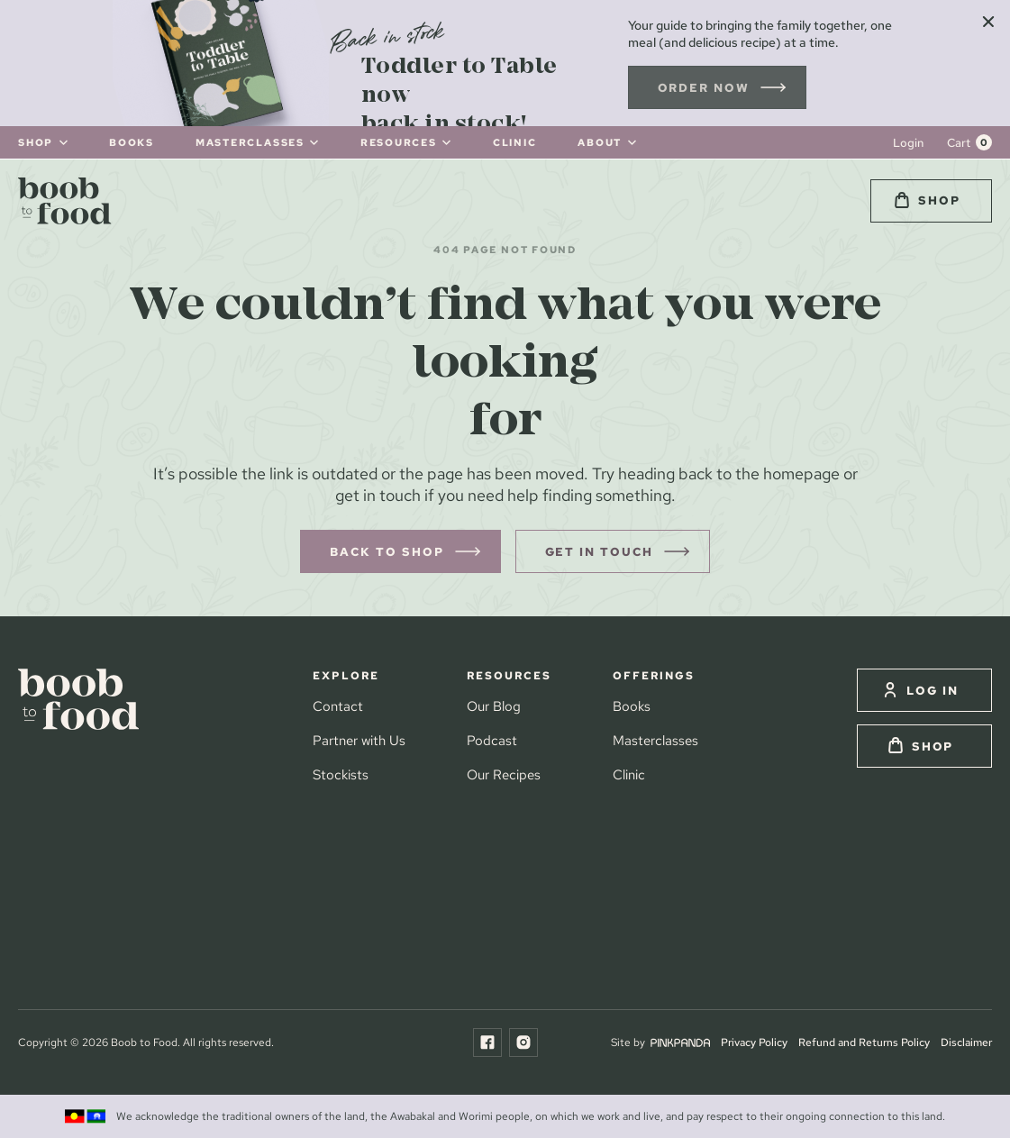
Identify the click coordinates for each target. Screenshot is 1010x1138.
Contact (338, 706)
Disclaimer (966, 1042)
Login (908, 142)
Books (632, 706)
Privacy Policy (754, 1042)
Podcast (492, 740)
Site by (660, 1042)
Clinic (629, 774)
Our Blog (494, 706)
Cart (958, 142)
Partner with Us (359, 740)
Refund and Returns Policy (864, 1042)
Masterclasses (655, 740)
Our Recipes (504, 774)
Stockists (341, 774)
